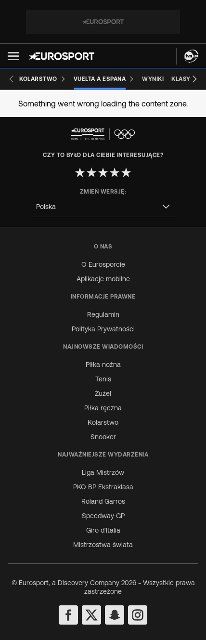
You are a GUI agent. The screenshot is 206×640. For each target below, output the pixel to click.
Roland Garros (103, 501)
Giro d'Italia (103, 530)
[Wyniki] (152, 79)
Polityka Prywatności (103, 329)
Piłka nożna (103, 364)
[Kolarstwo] (42, 79)
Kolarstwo (103, 422)
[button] (13, 56)
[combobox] (103, 206)
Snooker (103, 437)
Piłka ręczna (103, 408)
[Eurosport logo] (61, 56)
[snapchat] (114, 615)
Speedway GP (103, 516)
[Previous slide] (11, 79)
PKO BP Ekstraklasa (103, 487)
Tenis (103, 379)
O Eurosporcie (103, 264)
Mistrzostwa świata (103, 545)
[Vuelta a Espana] (104, 79)
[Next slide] (194, 79)
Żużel (103, 393)
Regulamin (103, 314)
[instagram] (137, 615)
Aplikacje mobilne (103, 279)
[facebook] (68, 615)
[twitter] (91, 615)
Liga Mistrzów (103, 472)
